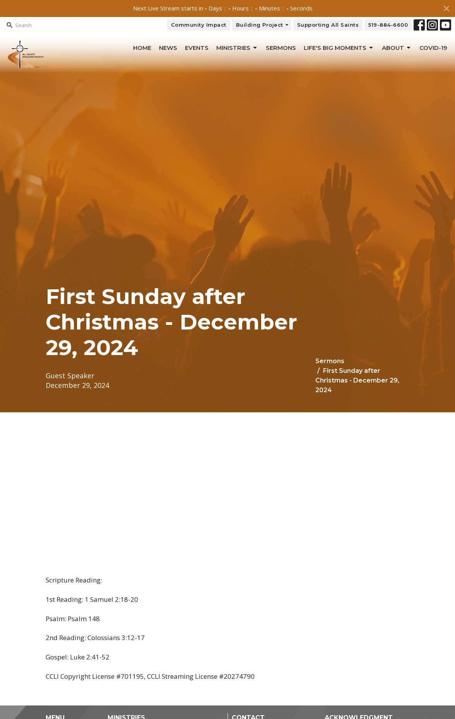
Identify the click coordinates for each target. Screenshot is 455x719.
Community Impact (198, 25)
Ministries (237, 48)
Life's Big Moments (339, 48)
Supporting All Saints (328, 25)
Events (197, 47)
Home (142, 47)
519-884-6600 (388, 25)
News (168, 47)
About (397, 48)
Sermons (281, 47)
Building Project (262, 25)
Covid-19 (433, 47)
